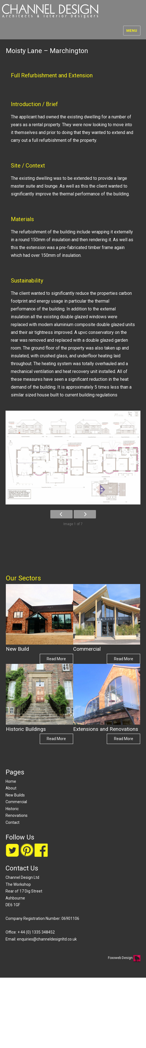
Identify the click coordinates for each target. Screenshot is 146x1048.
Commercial (16, 802)
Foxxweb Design (120, 958)
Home (11, 781)
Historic (12, 809)
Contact (12, 822)
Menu (131, 30)
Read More (56, 659)
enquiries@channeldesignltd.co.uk (47, 939)
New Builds (15, 795)
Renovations (17, 815)
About (11, 788)
